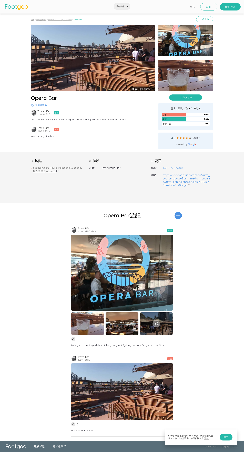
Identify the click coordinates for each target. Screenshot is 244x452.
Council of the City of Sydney (60, 20)
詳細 (206, 438)
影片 (147, 88)
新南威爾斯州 (41, 20)
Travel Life (43, 111)
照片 (136, 88)
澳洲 (32, 20)
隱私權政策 (59, 446)
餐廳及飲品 (41, 105)
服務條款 (39, 446)
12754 (196, 138)
